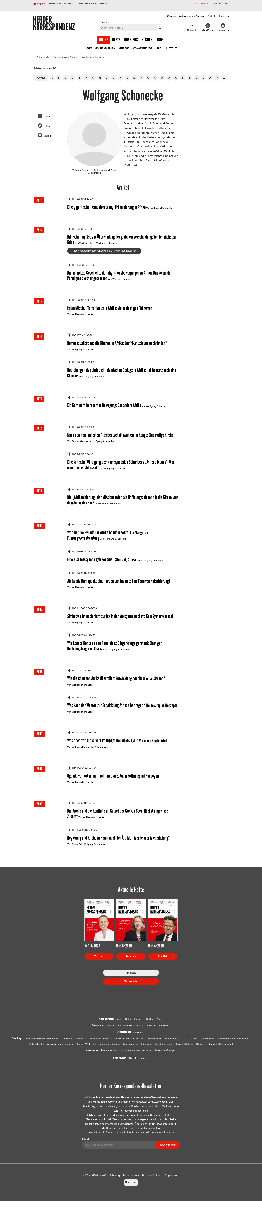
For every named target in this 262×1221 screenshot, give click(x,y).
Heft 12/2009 (76, 559)
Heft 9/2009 (76, 531)
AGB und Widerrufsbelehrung (101, 1187)
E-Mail (85, 1151)
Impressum (172, 1187)
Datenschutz (131, 1187)
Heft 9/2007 (76, 707)
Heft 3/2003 (76, 813)
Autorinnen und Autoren (192, 13)
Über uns (172, 13)
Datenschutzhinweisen (161, 1144)
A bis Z (161, 45)
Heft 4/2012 (75, 432)
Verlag (215, 4)
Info (227, 4)
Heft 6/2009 (76, 580)
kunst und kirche (163, 1055)
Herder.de (38, 4)
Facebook (143, 1069)
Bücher (147, 37)
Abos (160, 37)
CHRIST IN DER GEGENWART (129, 1050)
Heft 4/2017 (75, 196)
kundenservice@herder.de (137, 1062)
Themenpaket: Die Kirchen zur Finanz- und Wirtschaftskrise (104, 254)
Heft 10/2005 (76, 742)
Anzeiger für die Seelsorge (60, 1055)
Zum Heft (99, 968)
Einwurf (174, 45)
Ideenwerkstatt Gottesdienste (233, 1050)
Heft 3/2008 (76, 643)
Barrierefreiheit (152, 1187)
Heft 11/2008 (76, 616)
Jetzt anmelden (168, 1157)
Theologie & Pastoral (63, 4)
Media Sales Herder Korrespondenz (42, 1050)
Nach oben (131, 1194)
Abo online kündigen (165, 1062)
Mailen (47, 133)
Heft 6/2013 (75, 402)
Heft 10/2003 (76, 841)
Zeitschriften (198, 4)
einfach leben (155, 1050)
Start (86, 45)
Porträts (211, 13)
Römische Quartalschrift (221, 1055)
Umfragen (138, 1043)
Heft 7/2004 (75, 778)
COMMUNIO (192, 1050)
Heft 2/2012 (75, 460)
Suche (104, 19)
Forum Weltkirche (86, 1055)
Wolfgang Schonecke (93, 54)
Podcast (123, 45)
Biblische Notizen (184, 1055)
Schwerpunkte (142, 45)
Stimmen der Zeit (173, 1050)
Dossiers (131, 37)
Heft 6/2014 (75, 367)
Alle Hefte (131, 984)
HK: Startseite (42, 54)
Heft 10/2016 (76, 268)
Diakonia (200, 1055)
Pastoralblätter (36, 1055)
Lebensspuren (130, 1055)
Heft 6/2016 (75, 232)
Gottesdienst (208, 1050)
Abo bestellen (131, 993)
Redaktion (224, 13)
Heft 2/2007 (76, 679)
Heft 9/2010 (75, 496)
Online (103, 37)
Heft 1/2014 (75, 339)
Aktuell (41, 75)
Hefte (116, 37)
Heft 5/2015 (75, 304)
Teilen (47, 114)
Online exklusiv (104, 45)
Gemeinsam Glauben (109, 1055)
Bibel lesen (146, 1055)
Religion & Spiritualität (95, 4)
